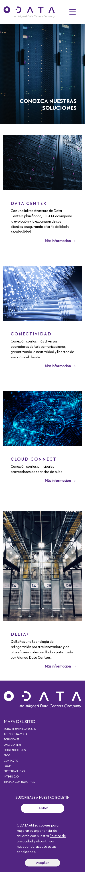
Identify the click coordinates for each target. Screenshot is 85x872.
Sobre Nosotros (15, 750)
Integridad (11, 777)
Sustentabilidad (14, 771)
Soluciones (11, 739)
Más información (58, 241)
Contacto (11, 761)
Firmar (43, 808)
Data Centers (12, 745)
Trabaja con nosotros (19, 782)
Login (8, 766)
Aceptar (42, 862)
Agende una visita (15, 734)
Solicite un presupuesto (20, 729)
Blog (7, 755)
